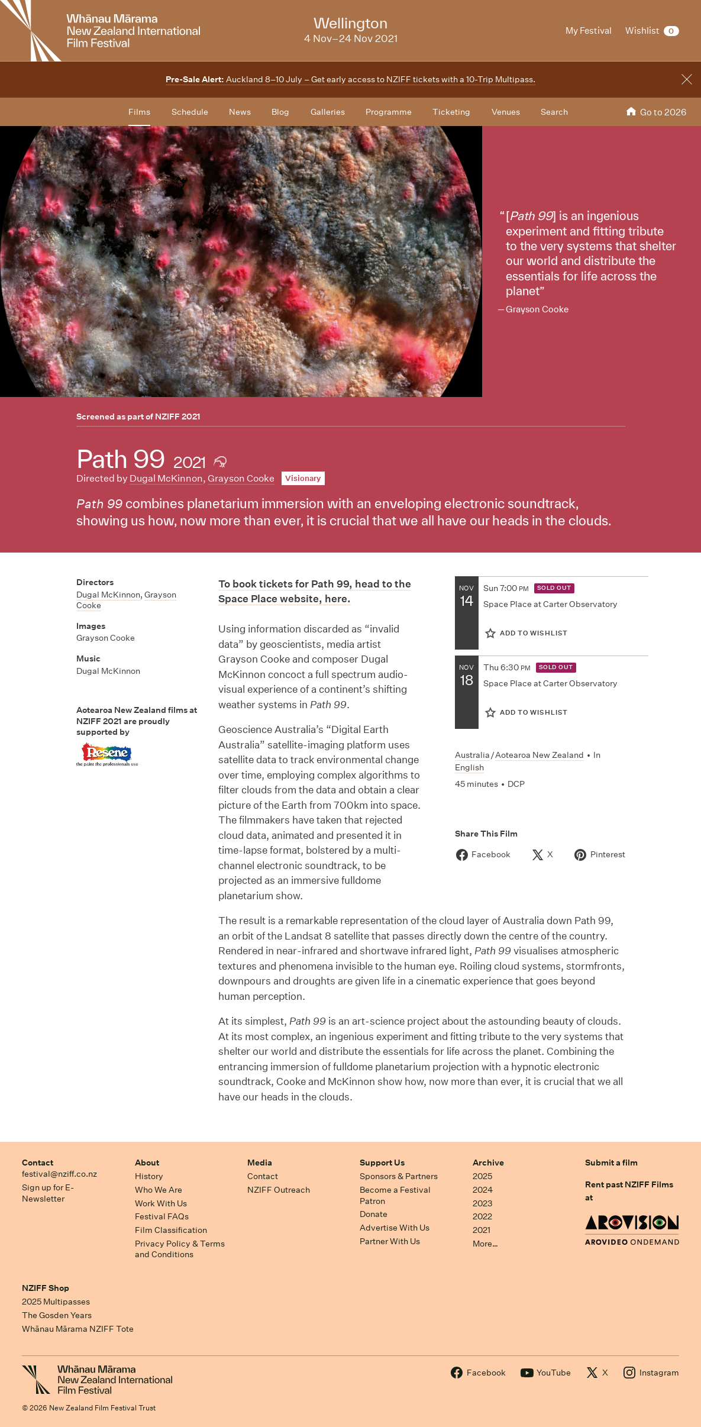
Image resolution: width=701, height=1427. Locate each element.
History (149, 1176)
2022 (482, 1216)
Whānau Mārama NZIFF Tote (78, 1328)
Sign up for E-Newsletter (48, 1193)
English (469, 767)
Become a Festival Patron (395, 1195)
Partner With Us (390, 1241)
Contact (37, 1162)
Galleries (328, 111)
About (147, 1162)
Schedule (190, 111)
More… (485, 1243)
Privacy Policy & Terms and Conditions (180, 1249)
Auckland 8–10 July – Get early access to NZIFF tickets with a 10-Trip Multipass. (350, 79)
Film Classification (171, 1230)
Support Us (382, 1162)
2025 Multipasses (56, 1301)
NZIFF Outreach (278, 1189)
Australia (472, 755)
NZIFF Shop (45, 1288)
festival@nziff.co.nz (59, 1173)
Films (139, 111)
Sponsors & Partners (399, 1176)
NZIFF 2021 (178, 416)
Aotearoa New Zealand (539, 755)
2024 (483, 1189)
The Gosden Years (57, 1315)
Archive (488, 1162)
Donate (373, 1214)
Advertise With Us (394, 1227)
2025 (482, 1176)
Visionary (303, 478)
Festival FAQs (162, 1216)
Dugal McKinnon (166, 478)
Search (554, 111)
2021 (481, 1230)
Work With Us (161, 1203)
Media (259, 1162)
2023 (483, 1203)
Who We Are (158, 1189)
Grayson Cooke (241, 478)
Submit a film (611, 1162)
